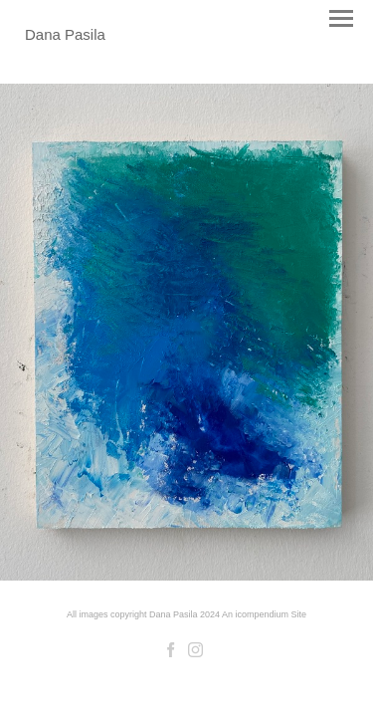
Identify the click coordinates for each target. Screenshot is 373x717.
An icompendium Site (264, 614)
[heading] (65, 34)
